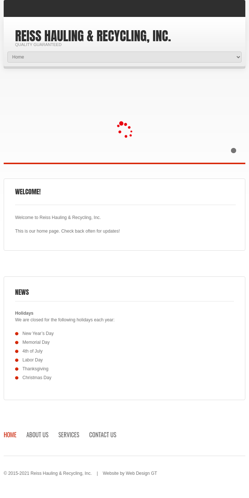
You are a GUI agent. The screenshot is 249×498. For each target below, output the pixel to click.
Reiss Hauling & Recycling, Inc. (93, 36)
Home (10, 434)
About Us (37, 434)
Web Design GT (141, 473)
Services (68, 434)
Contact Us (103, 434)
